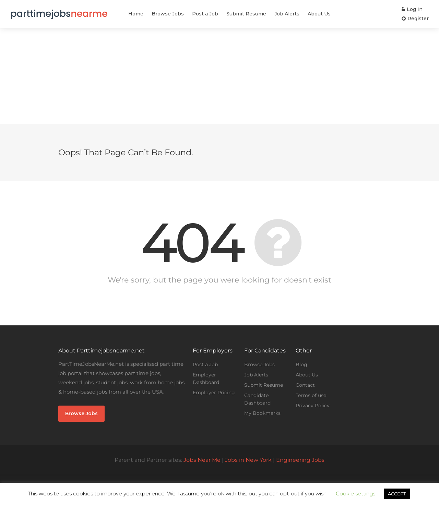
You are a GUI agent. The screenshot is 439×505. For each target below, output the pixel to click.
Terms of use (311, 395)
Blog (301, 364)
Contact (305, 385)
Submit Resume (246, 14)
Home (135, 14)
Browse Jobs (168, 14)
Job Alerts (286, 14)
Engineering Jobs (300, 460)
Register (415, 18)
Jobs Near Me (202, 460)
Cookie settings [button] (355, 493)
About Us (319, 14)
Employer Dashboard (206, 378)
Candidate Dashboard (257, 399)
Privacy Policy (313, 405)
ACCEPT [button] (397, 493)
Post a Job (205, 14)
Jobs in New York (248, 460)
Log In (412, 9)
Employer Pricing (214, 392)
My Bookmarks (262, 413)
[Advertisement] (219, 76)
